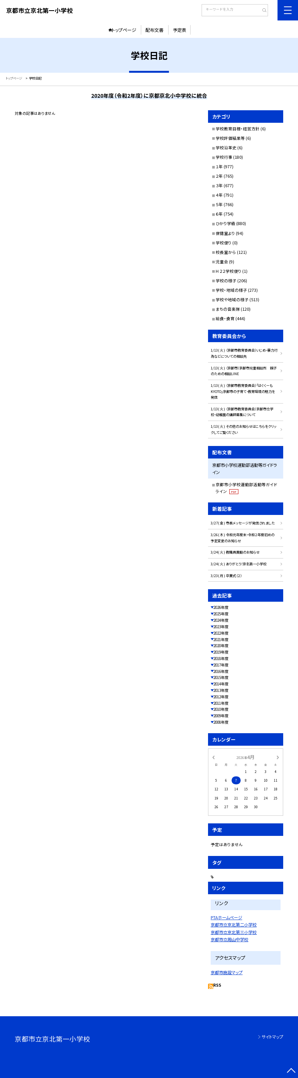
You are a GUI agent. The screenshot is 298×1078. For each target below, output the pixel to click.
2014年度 (221, 684)
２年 (219, 176)
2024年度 (221, 620)
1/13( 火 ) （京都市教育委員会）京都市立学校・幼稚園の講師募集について (242, 412)
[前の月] (213, 756)
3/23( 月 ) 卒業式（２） (226, 575)
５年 (219, 204)
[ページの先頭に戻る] (291, 1071)
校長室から (226, 252)
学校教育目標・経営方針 (238, 128)
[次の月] (277, 756)
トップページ (124, 30)
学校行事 (224, 157)
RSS (217, 985)
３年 (219, 185)
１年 (219, 166)
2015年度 (221, 677)
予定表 (179, 30)
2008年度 (221, 722)
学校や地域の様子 (232, 299)
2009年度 (221, 715)
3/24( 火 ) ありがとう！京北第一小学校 (238, 563)
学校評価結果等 (230, 138)
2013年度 (221, 690)
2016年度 (221, 671)
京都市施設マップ (227, 972)
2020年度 (221, 645)
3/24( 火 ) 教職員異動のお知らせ (235, 552)
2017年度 (221, 665)
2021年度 (221, 639)
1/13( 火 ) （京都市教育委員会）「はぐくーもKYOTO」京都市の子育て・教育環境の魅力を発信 (243, 391)
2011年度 (221, 703)
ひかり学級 (225, 223)
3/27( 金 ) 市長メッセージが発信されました (243, 523)
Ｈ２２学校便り (228, 271)
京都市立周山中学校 (229, 939)
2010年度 (221, 709)
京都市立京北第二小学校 (234, 925)
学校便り (224, 243)
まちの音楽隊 (228, 309)
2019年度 (221, 652)
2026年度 (221, 607)
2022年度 (221, 633)
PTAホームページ (226, 917)
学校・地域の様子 (231, 290)
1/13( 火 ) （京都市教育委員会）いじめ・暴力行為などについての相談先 (244, 353)
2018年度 (221, 658)
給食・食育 (225, 318)
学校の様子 (226, 280)
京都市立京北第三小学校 (234, 932)
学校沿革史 (226, 147)
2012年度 (221, 696)
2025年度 (221, 613)
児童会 (222, 261)
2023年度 (221, 626)
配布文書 (154, 30)
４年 (219, 195)
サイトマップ (272, 1037)
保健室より (225, 233)
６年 (219, 214)
